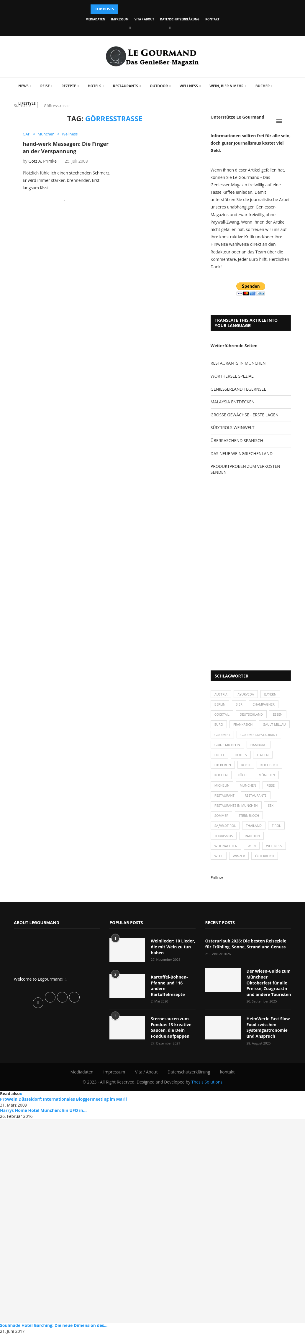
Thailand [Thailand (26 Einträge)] (254, 825)
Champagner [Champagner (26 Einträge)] (263, 704)
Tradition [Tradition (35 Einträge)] (251, 836)
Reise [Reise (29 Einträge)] (270, 785)
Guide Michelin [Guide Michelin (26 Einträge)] (227, 745)
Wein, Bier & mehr (226, 85)
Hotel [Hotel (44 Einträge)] (219, 755)
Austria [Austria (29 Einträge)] (220, 694)
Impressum (120, 19)
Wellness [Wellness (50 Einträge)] (274, 846)
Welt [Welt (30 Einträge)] (218, 856)
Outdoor (159, 85)
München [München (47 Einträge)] (267, 775)
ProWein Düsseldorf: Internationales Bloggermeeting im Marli (63, 1099)
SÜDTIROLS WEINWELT (233, 427)
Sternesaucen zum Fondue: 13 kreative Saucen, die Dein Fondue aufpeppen (171, 1027)
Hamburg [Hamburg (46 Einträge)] (258, 745)
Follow (217, 877)
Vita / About (144, 19)
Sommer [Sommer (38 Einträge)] (221, 815)
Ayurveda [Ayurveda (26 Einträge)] (245, 694)
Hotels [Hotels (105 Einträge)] (241, 755)
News (23, 85)
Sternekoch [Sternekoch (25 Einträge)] (249, 815)
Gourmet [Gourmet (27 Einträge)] (222, 735)
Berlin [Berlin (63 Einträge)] (219, 704)
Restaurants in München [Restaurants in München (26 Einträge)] (236, 805)
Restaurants (125, 85)
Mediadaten (95, 19)
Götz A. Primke (42, 161)
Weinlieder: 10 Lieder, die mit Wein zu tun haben (173, 946)
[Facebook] (130, 27)
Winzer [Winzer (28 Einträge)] (239, 856)
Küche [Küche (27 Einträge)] (243, 775)
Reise (45, 85)
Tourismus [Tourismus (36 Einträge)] (223, 836)
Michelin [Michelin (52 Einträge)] (221, 785)
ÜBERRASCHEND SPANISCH (237, 440)
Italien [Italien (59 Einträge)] (262, 755)
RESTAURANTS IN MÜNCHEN (238, 363)
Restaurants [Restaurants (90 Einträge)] (256, 795)
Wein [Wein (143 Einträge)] (252, 846)
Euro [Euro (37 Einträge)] (218, 724)
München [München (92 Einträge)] (248, 785)
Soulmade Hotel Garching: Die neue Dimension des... (54, 1325)
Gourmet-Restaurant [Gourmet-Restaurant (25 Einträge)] (258, 735)
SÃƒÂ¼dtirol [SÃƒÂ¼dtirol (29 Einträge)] (225, 825)
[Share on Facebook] (64, 199)
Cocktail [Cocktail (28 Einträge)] (221, 714)
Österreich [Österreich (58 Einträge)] (264, 856)
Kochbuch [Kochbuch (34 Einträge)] (269, 765)
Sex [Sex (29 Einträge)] (270, 805)
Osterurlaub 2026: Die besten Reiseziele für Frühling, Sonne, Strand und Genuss (245, 944)
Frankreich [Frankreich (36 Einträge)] (242, 724)
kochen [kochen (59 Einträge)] (221, 775)
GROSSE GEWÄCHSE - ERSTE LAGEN (244, 415)
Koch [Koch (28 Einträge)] (245, 765)
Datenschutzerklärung (179, 19)
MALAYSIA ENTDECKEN (233, 402)
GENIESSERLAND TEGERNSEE (238, 389)
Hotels (94, 85)
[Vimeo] (169, 27)
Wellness (189, 85)
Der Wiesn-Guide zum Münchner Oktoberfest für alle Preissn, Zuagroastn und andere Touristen (269, 982)
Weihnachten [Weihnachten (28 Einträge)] (225, 846)
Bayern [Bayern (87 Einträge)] (270, 694)
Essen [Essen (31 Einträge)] (278, 714)
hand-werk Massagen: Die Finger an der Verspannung (66, 147)
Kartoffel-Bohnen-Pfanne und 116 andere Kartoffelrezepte (169, 985)
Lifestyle (27, 103)
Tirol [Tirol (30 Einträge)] (276, 825)
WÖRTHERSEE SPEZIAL (232, 376)
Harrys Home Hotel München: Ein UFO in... (43, 1110)
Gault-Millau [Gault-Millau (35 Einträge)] (274, 724)
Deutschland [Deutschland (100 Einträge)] (251, 714)
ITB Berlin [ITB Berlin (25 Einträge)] (222, 765)
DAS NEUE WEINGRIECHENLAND (242, 453)
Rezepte (68, 85)
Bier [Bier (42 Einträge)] (239, 704)
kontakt (212, 19)
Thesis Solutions (206, 1082)
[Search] (288, 121)
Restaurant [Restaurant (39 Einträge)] (224, 795)
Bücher (262, 85)
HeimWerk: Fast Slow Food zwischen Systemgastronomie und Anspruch (268, 1027)
